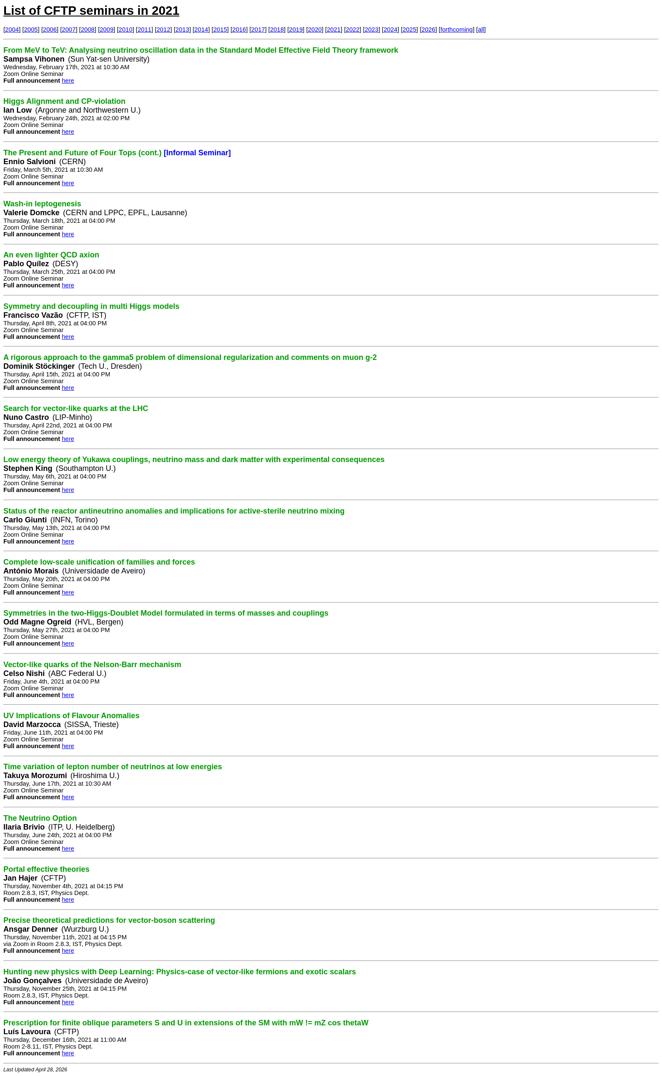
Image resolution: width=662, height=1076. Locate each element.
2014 (201, 29)
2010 (126, 29)
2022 (353, 29)
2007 (69, 29)
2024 (391, 29)
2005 (31, 29)
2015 (220, 29)
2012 (164, 29)
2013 (183, 29)
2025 (409, 29)
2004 (12, 29)
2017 (258, 29)
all (481, 29)
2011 (145, 29)
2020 (315, 29)
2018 (277, 29)
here (68, 80)
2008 (88, 29)
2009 (107, 29)
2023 (372, 29)
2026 (428, 29)
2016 (239, 29)
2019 (296, 29)
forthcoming (456, 29)
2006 (50, 29)
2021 (334, 29)
